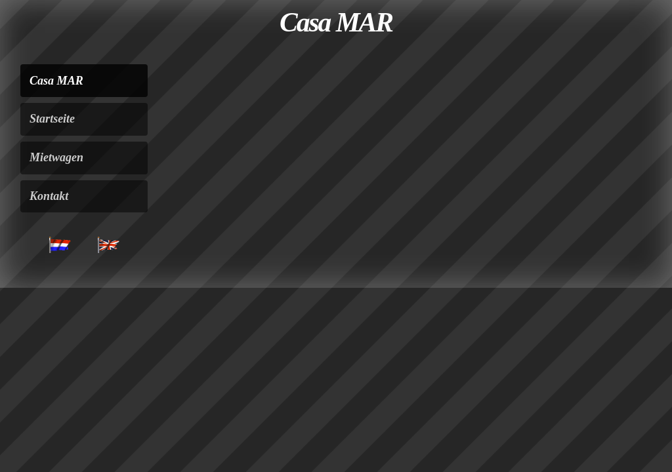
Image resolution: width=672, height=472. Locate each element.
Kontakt (49, 196)
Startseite (52, 118)
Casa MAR (56, 80)
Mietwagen (56, 157)
